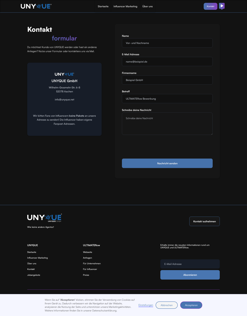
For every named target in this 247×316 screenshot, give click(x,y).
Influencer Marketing (125, 6)
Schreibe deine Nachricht (136, 110)
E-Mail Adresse (130, 54)
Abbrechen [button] (167, 305)
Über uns (147, 6)
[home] (36, 6)
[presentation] (146, 146)
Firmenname (129, 73)
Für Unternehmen (92, 263)
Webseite (87, 252)
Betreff (126, 91)
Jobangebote (33, 275)
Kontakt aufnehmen (204, 221)
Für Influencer (90, 269)
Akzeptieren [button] (191, 305)
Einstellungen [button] (145, 305)
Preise (86, 275)
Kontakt (210, 6)
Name (125, 36)
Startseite (103, 6)
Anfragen (87, 258)
